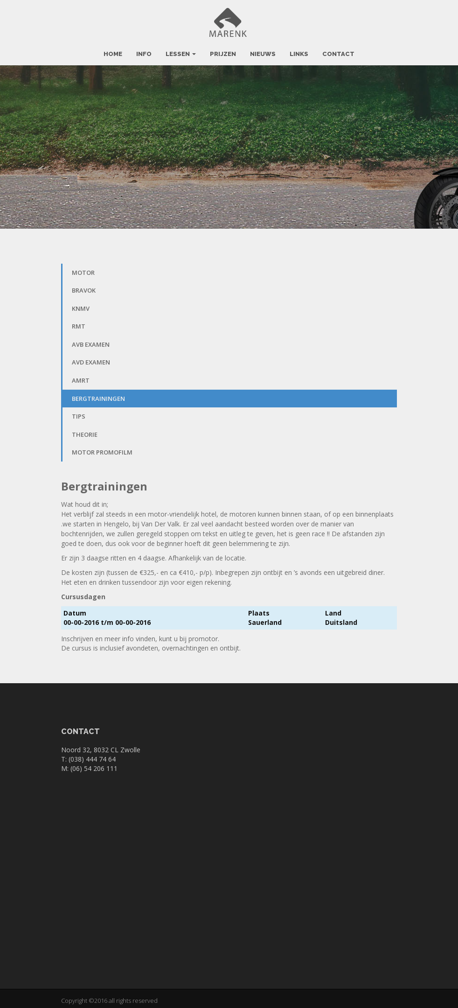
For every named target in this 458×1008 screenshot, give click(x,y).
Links (299, 49)
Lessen (181, 49)
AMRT (81, 376)
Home (113, 49)
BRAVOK (84, 286)
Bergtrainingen (98, 394)
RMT (78, 322)
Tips (78, 412)
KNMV (81, 304)
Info (144, 49)
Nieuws (263, 49)
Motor (83, 268)
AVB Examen (91, 340)
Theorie (84, 430)
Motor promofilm (102, 448)
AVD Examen (91, 358)
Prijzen (223, 49)
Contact (338, 49)
